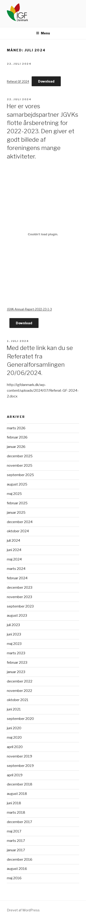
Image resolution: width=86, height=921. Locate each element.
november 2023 (19, 597)
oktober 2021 (17, 700)
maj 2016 (14, 878)
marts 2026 (16, 428)
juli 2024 (13, 540)
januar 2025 (16, 512)
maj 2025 (14, 494)
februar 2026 (17, 437)
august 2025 (17, 484)
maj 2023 (14, 644)
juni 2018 (14, 803)
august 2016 (17, 869)
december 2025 (20, 456)
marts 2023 (16, 653)
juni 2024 (14, 550)
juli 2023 (13, 625)
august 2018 (17, 794)
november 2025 (19, 465)
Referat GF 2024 (18, 81)
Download (46, 81)
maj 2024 (14, 559)
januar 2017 (16, 850)
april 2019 (14, 775)
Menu (43, 33)
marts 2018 (16, 812)
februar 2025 (17, 503)
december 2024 (20, 522)
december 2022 (19, 681)
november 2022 (19, 691)
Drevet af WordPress (23, 910)
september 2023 (20, 606)
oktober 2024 (18, 531)
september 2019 (20, 766)
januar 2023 (16, 672)
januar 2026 (16, 447)
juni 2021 (14, 709)
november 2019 (19, 756)
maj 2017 (14, 831)
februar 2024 (17, 578)
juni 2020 (14, 728)
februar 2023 (17, 662)
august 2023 (17, 615)
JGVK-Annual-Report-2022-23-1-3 (29, 309)
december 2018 (19, 784)
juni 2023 (14, 634)
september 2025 (20, 475)
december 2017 (19, 822)
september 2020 (20, 719)
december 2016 (19, 859)
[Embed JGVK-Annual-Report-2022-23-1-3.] (43, 234)
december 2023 (19, 587)
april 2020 (15, 747)
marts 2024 (16, 569)
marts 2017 (16, 841)
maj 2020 (14, 737)
